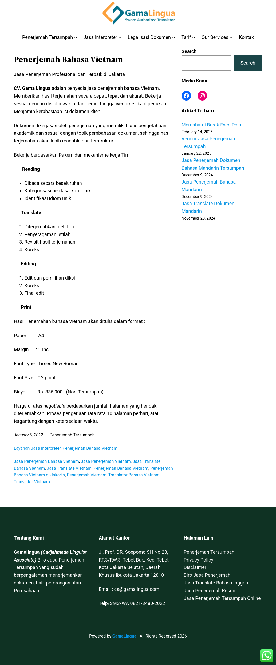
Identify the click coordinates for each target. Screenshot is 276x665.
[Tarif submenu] (193, 37)
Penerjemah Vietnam (86, 474)
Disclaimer (195, 567)
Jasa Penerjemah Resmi (209, 590)
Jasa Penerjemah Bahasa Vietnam (46, 461)
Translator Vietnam (32, 481)
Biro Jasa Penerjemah (207, 575)
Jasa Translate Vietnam (69, 468)
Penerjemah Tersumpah (209, 552)
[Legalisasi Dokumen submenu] (173, 37)
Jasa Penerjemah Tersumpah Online (222, 598)
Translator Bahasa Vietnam (134, 474)
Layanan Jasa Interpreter (37, 448)
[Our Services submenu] (231, 37)
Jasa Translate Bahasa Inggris (216, 583)
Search (189, 51)
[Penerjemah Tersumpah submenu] (75, 37)
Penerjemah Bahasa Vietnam (89, 448)
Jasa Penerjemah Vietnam (106, 461)
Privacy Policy (198, 560)
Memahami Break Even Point (212, 125)
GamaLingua (124, 636)
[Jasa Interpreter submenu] (120, 37)
